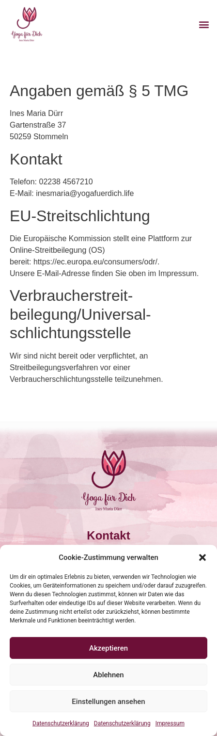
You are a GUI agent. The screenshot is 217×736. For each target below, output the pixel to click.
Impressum (170, 723)
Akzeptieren (108, 648)
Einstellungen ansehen (108, 701)
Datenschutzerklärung (60, 723)
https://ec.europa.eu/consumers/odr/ (95, 262)
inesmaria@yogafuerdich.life (85, 193)
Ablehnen (108, 675)
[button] (202, 557)
